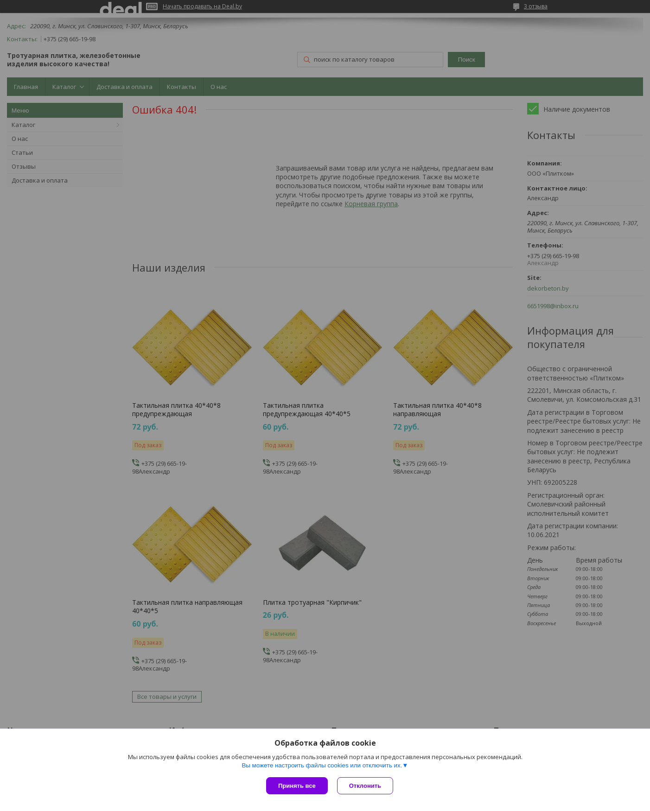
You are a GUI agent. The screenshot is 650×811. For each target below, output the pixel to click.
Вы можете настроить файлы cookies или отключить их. (322, 765)
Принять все (297, 785)
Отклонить (365, 785)
